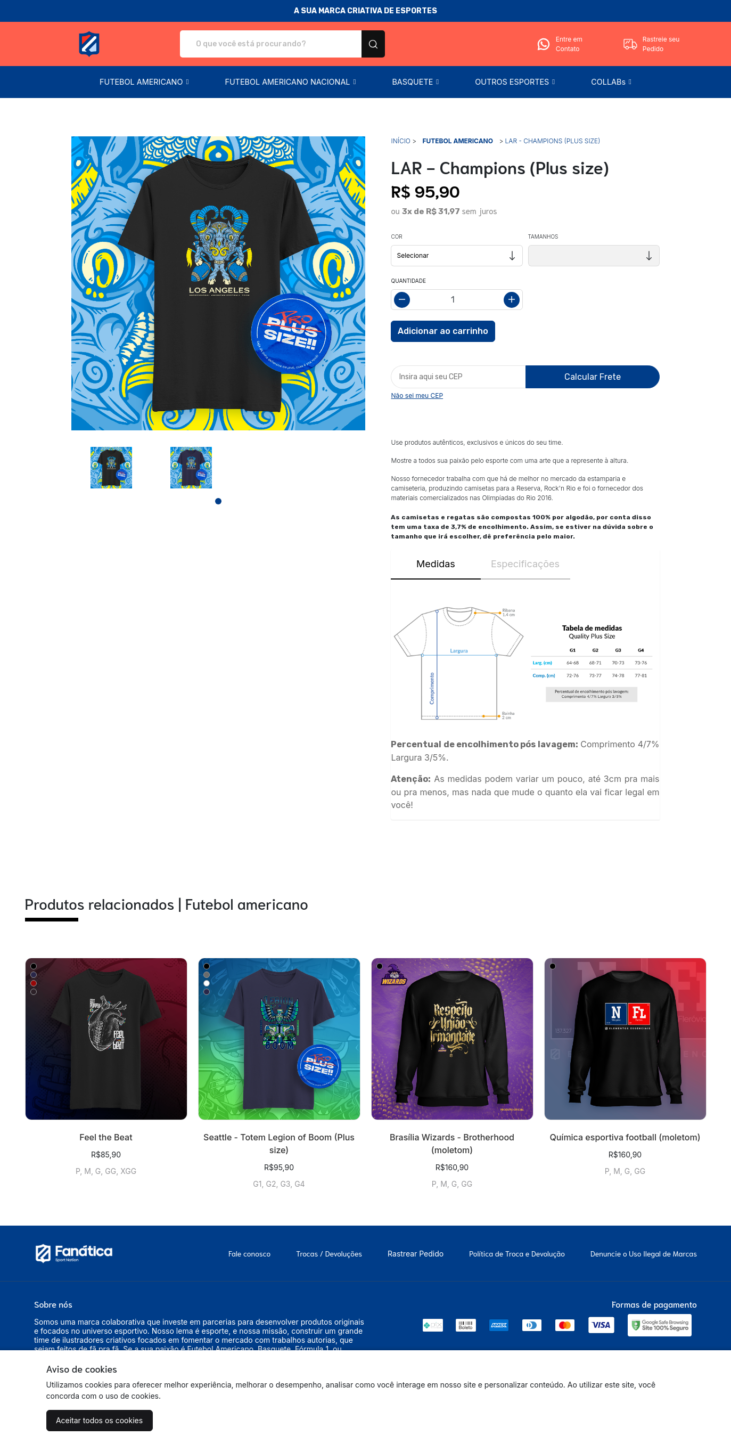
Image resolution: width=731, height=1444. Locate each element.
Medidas (435, 563)
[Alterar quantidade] (456, 299)
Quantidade (408, 281)
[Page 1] (218, 501)
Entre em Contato (559, 44)
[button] (144, 82)
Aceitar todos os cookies (99, 1420)
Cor (396, 236)
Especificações (525, 563)
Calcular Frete (592, 377)
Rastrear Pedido (415, 1253)
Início (400, 141)
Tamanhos (543, 236)
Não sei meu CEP (417, 395)
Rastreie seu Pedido (651, 44)
